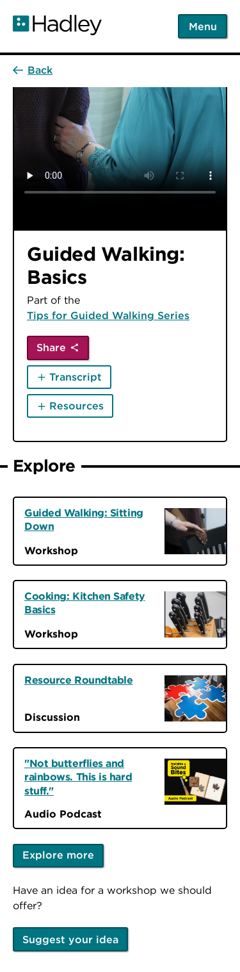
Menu (203, 26)
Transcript (75, 376)
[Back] (32, 70)
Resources (76, 405)
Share (51, 347)
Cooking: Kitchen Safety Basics (84, 602)
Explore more (58, 854)
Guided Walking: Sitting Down (83, 519)
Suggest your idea (70, 939)
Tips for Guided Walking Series (108, 315)
